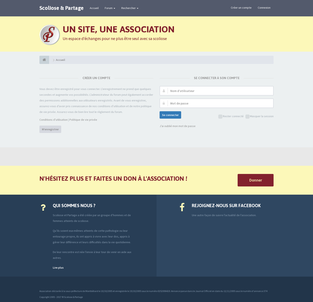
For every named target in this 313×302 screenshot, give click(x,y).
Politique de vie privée (83, 119)
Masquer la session (259, 116)
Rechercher (129, 8)
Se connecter (170, 115)
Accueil (94, 8)
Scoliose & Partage (61, 8)
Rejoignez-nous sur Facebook (226, 205)
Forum (110, 8)
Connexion (264, 7)
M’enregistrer (50, 129)
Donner (255, 180)
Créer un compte (241, 7)
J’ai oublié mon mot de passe (178, 126)
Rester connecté (231, 116)
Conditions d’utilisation (53, 119)
